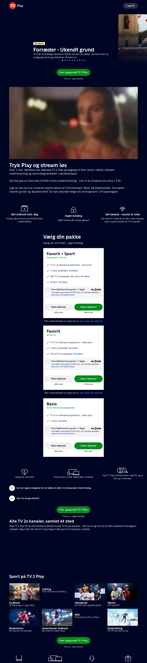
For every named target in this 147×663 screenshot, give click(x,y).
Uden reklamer (88, 445)
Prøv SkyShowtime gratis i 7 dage (68, 289)
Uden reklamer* (88, 307)
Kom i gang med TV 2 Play (73, 72)
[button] (73, 488)
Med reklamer (58, 307)
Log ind (130, 5)
